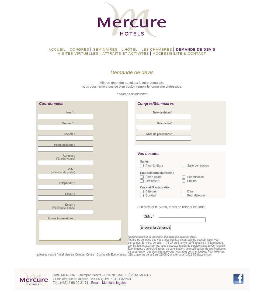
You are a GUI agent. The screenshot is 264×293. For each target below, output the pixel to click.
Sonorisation (195, 176)
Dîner (190, 191)
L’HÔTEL (129, 49)
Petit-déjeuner (196, 195)
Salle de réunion (198, 165)
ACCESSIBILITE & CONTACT (179, 53)
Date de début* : (163, 112)
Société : (71, 134)
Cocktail (150, 195)
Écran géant (153, 176)
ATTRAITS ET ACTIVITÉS (125, 53)
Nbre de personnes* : (159, 134)
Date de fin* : (165, 123)
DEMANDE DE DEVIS (196, 49)
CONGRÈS (79, 49)
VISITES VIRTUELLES (78, 53)
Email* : (72, 193)
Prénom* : (70, 123)
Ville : (73, 169)
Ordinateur (152, 180)
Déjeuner (151, 191)
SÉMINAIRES (105, 49)
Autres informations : (63, 218)
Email (95, 286)
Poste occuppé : (66, 144)
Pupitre (192, 180)
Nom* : (72, 112)
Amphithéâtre (154, 165)
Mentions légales (114, 286)
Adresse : (71, 155)
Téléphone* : (69, 183)
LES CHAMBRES (156, 49)
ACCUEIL (56, 49)
